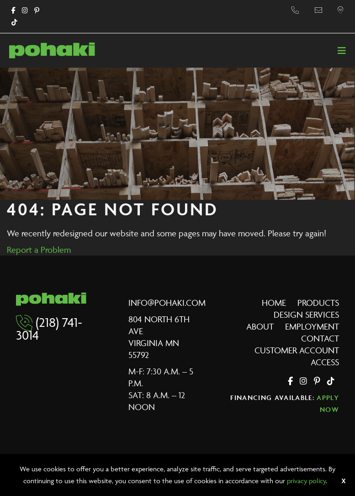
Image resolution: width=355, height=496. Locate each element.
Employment (312, 326)
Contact (320, 338)
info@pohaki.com (167, 302)
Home (274, 302)
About (260, 326)
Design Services (306, 314)
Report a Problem (39, 249)
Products (318, 302)
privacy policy (306, 480)
